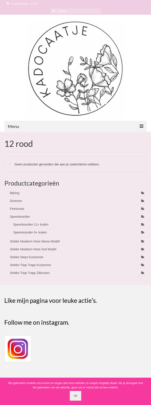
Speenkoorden (20, 216)
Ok (75, 395)
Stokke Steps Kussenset (26, 257)
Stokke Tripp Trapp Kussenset (30, 265)
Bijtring (14, 193)
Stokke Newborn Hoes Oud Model (33, 249)
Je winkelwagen (22, 3)
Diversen (16, 201)
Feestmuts (17, 208)
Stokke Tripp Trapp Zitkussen (30, 273)
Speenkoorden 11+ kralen (31, 224)
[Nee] (145, 391)
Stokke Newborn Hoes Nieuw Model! (35, 241)
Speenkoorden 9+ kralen (30, 232)
